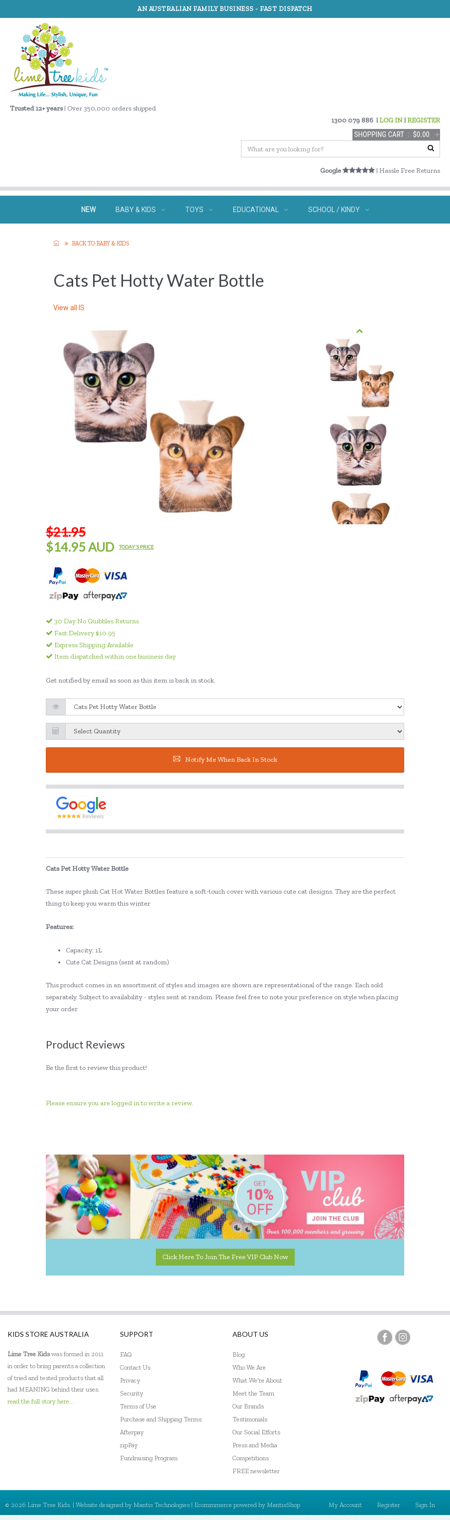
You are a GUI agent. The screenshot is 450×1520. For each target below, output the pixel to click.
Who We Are (249, 1367)
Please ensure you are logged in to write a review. (119, 1103)
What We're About (257, 1380)
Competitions (250, 1458)
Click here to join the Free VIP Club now (225, 1257)
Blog (238, 1354)
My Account (345, 1505)
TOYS (199, 210)
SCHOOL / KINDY (338, 210)
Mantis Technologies (161, 1505)
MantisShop (283, 1505)
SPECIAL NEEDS (161, 237)
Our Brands (248, 1406)
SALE (310, 237)
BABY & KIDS (140, 210)
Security (131, 1393)
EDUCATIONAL (260, 210)
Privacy (130, 1380)
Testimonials (249, 1419)
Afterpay (132, 1432)
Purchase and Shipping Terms (161, 1419)
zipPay (129, 1445)
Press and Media (254, 1445)
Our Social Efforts (256, 1432)
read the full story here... (40, 1401)
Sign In (425, 1505)
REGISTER (423, 120)
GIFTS (225, 237)
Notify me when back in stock (225, 759)
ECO (270, 237)
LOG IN (391, 120)
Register (388, 1505)
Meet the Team (253, 1393)
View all (69, 308)
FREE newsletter (256, 1471)
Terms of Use (138, 1406)
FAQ (126, 1354)
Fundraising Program (149, 1458)
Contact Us (135, 1367)
